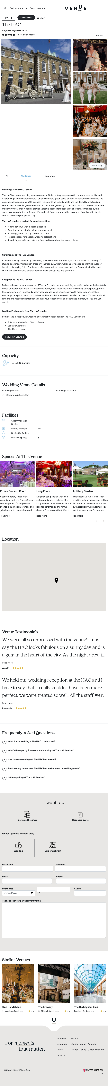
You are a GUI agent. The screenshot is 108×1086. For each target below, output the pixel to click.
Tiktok (60, 1049)
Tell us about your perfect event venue (54, 918)
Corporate (50, 176)
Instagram (62, 1044)
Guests (90, 891)
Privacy (74, 1038)
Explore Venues (17, 8)
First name (27, 867)
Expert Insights (37, 8)
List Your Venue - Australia (83, 1044)
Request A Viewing (14, 336)
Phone (81, 879)
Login (41, 18)
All (7, 176)
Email (27, 879)
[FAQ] (31, 741)
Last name (80, 867)
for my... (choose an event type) (18, 833)
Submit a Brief (26, 17)
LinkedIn (61, 1055)
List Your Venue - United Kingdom (87, 1049)
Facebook (61, 1038)
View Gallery (97, 166)
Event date (18, 891)
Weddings (26, 176)
